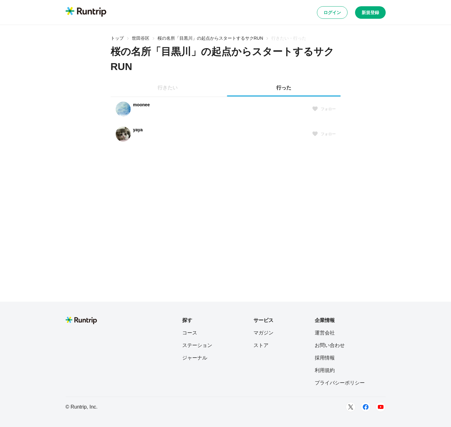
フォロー (324, 109)
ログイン (332, 12)
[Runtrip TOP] (86, 12)
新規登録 (370, 12)
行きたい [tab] (168, 87)
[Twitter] (351, 407)
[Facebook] (366, 407)
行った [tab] (283, 87)
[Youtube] (381, 407)
